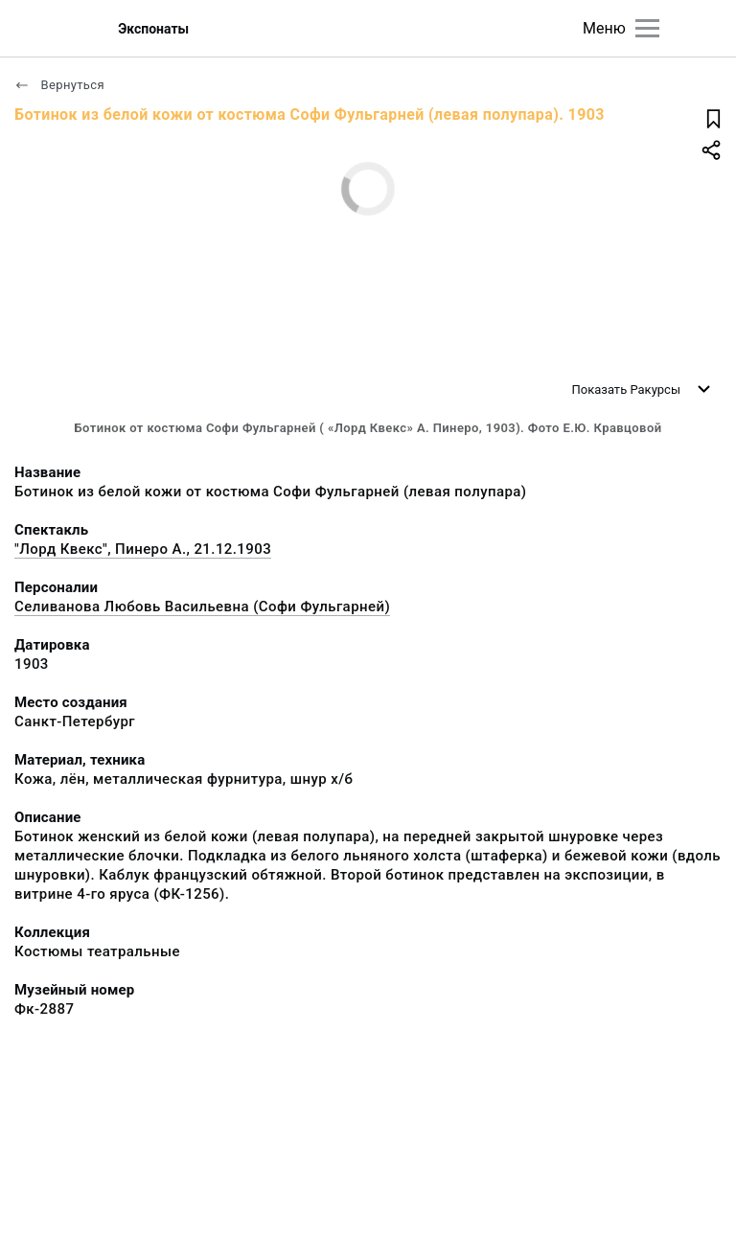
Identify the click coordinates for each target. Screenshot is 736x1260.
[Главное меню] (647, 28)
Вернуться (59, 85)
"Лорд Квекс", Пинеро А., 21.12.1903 (142, 549)
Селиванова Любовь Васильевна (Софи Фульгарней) (202, 606)
